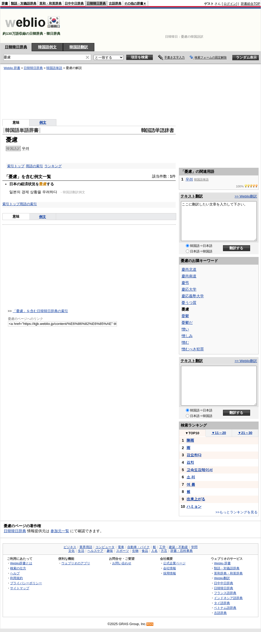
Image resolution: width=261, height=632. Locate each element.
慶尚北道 (189, 269)
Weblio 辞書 (222, 563)
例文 (42, 217)
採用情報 (169, 573)
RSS (150, 624)
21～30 (245, 433)
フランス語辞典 (225, 593)
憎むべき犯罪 (193, 349)
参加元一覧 (59, 531)
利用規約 (16, 578)
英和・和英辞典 (50, 3)
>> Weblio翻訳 (246, 196)
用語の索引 (34, 166)
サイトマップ (19, 588)
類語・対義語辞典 (23, 3)
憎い (185, 329)
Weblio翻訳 (222, 578)
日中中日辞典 (74, 3)
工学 (162, 547)
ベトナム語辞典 (225, 607)
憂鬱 (185, 316)
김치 (190, 462)
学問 (194, 547)
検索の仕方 (18, 568)
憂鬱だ (187, 322)
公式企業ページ (174, 563)
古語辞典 (115, 3)
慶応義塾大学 (193, 296)
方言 (164, 550)
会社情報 (169, 568)
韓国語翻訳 (78, 47)
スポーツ (122, 550)
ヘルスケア (95, 550)
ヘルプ (15, 573)
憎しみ (187, 336)
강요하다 (194, 455)
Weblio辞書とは (21, 563)
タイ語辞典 (222, 603)
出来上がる (196, 499)
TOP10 (192, 433)
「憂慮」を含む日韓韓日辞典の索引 (40, 311)
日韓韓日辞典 (96, 3)
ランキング (53, 166)
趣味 (110, 550)
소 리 (191, 477)
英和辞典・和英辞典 (228, 573)
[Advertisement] (243, 26)
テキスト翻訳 (191, 196)
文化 (71, 550)
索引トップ (15, 166)
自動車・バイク (138, 547)
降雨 (190, 440)
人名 (154, 550)
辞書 (5, 3)
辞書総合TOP (250, 4)
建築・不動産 (178, 547)
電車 (121, 547)
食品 (145, 550)
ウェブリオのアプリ (75, 563)
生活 (81, 550)
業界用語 (85, 547)
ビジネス (70, 547)
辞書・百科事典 (181, 550)
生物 (135, 550)
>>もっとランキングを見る (237, 512)
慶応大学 (189, 289)
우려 (189, 179)
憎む (185, 342)
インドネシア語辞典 (228, 598)
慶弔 (185, 283)
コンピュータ (105, 547)
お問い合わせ (121, 563)
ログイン (230, 4)
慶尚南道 (189, 276)
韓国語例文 (47, 47)
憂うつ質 (189, 302)
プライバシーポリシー (26, 583)
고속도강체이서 (200, 470)
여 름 (191, 484)
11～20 (219, 433)
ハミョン (194, 506)
